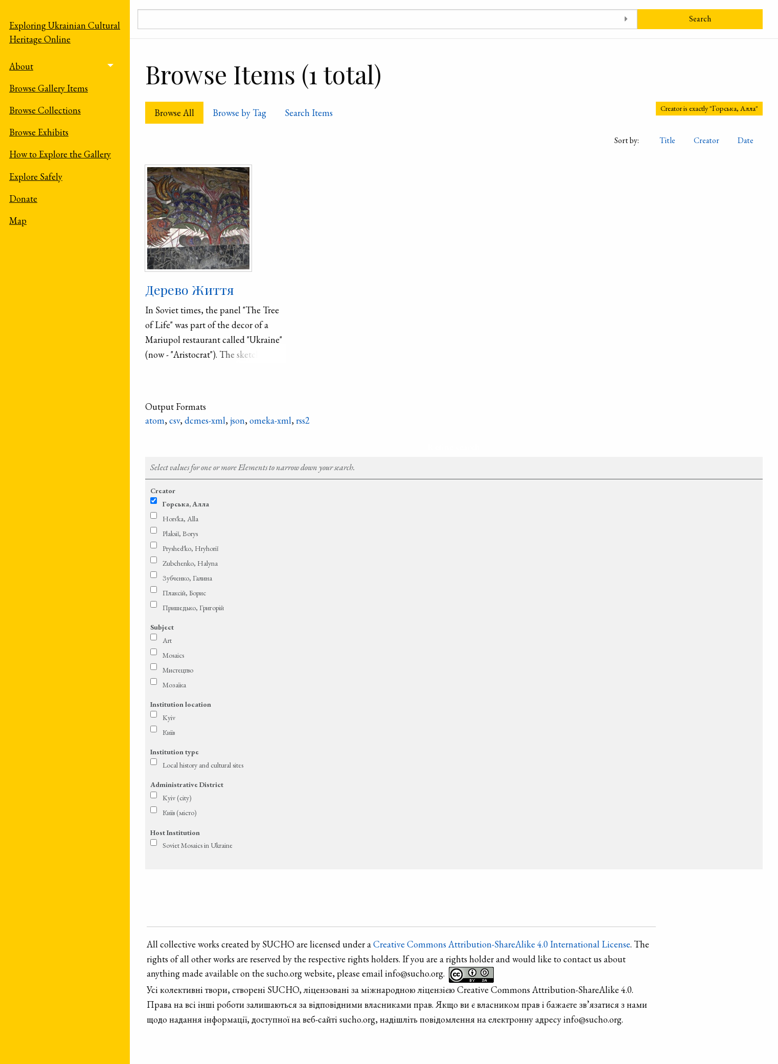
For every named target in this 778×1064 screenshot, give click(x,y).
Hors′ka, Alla (180, 518)
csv (174, 420)
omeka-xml (270, 420)
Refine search (453, 447)
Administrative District (186, 784)
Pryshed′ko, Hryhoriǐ (190, 548)
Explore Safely (35, 176)
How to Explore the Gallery (60, 154)
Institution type (174, 751)
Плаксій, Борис (184, 592)
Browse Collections (45, 110)
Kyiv (169, 717)
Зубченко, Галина (187, 578)
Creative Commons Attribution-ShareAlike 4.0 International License (501, 944)
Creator (706, 140)
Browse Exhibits (38, 132)
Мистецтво (178, 670)
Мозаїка (174, 684)
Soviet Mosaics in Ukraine (198, 845)
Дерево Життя (189, 289)
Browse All (174, 113)
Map (18, 220)
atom (155, 420)
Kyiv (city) (177, 797)
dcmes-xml (205, 420)
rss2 (303, 420)
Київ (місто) (180, 812)
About (21, 66)
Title (667, 140)
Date (745, 140)
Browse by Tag (239, 113)
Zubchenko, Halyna (190, 563)
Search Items (309, 113)
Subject (162, 627)
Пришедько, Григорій (193, 607)
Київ (169, 732)
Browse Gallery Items (48, 88)
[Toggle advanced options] (625, 19)
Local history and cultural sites (203, 765)
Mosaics (173, 655)
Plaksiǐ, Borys (180, 533)
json (237, 420)
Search (700, 18)
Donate (23, 198)
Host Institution (175, 832)
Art (167, 640)
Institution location (180, 704)
